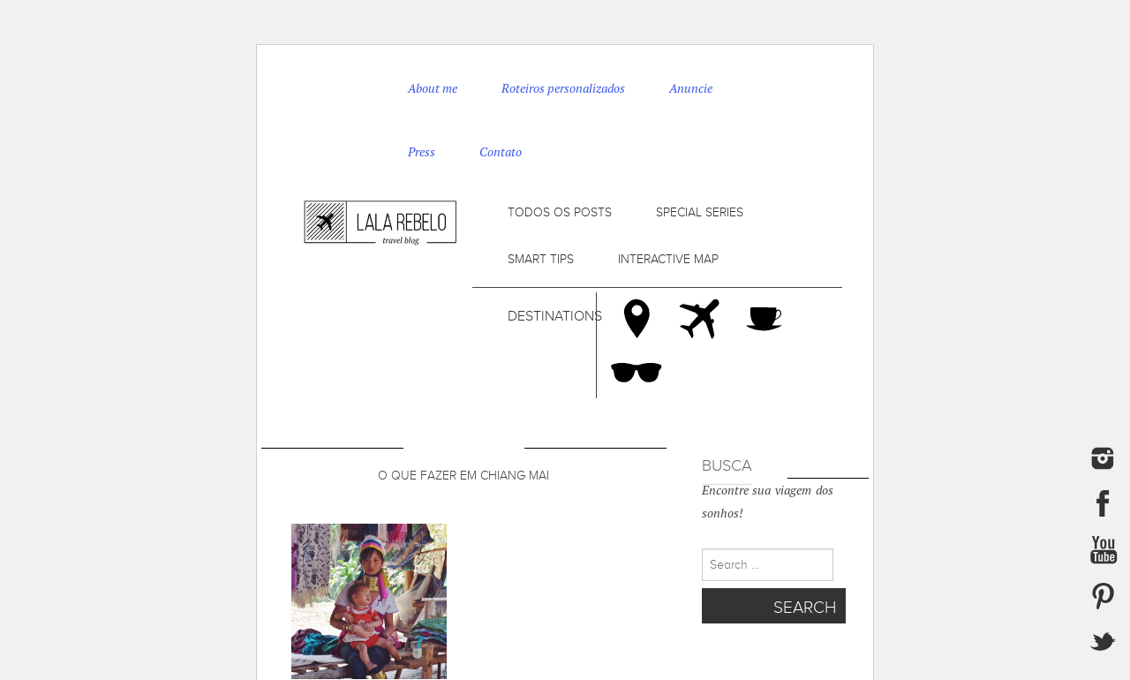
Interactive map (668, 259)
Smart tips (541, 259)
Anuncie (690, 88)
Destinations (555, 316)
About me (432, 88)
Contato (500, 152)
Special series (699, 212)
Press (421, 152)
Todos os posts (560, 212)
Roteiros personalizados (563, 88)
